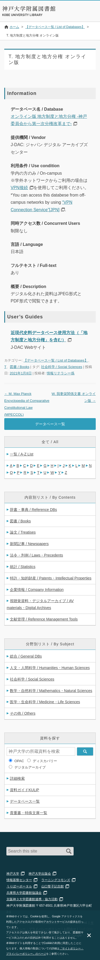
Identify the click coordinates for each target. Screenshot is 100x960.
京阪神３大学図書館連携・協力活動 (32, 899)
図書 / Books (19, 367)
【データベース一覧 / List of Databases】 (55, 360)
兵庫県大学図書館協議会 (24, 893)
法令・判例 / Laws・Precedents (36, 555)
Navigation (91, 14)
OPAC (19, 761)
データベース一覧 (50, 424)
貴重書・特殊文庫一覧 (28, 813)
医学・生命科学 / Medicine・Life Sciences (45, 702)
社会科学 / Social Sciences (61, 367)
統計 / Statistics (22, 567)
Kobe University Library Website (22, 15)
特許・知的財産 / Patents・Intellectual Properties (50, 578)
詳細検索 (17, 778)
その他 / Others (22, 713)
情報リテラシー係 (60, 373)
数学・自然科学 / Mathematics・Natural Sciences (51, 691)
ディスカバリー (45, 761)
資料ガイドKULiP (24, 790)
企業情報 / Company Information (37, 589)
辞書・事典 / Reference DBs (33, 509)
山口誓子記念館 (52, 886)
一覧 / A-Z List (21, 454)
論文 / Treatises (23, 532)
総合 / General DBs (26, 656)
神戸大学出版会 (40, 873)
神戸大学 (12, 873)
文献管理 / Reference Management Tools (44, 619)
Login (77, 14)
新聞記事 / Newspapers (29, 544)
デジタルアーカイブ (30, 767)
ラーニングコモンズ (55, 880)
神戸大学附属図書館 (28, 8)
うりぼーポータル (19, 886)
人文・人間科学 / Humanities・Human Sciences (50, 668)
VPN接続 (19, 187)
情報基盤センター (19, 880)
